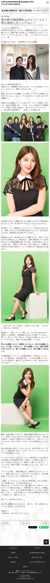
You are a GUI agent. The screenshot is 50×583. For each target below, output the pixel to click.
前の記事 (5, 523)
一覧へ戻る (25, 523)
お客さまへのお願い (13, 557)
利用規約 (13, 552)
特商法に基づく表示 (37, 557)
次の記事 (45, 523)
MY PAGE (37, 548)
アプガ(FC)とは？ (13, 548)
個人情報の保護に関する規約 (37, 552)
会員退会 (25, 566)
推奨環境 (13, 562)
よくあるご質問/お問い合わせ (37, 562)
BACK (46, 10)
